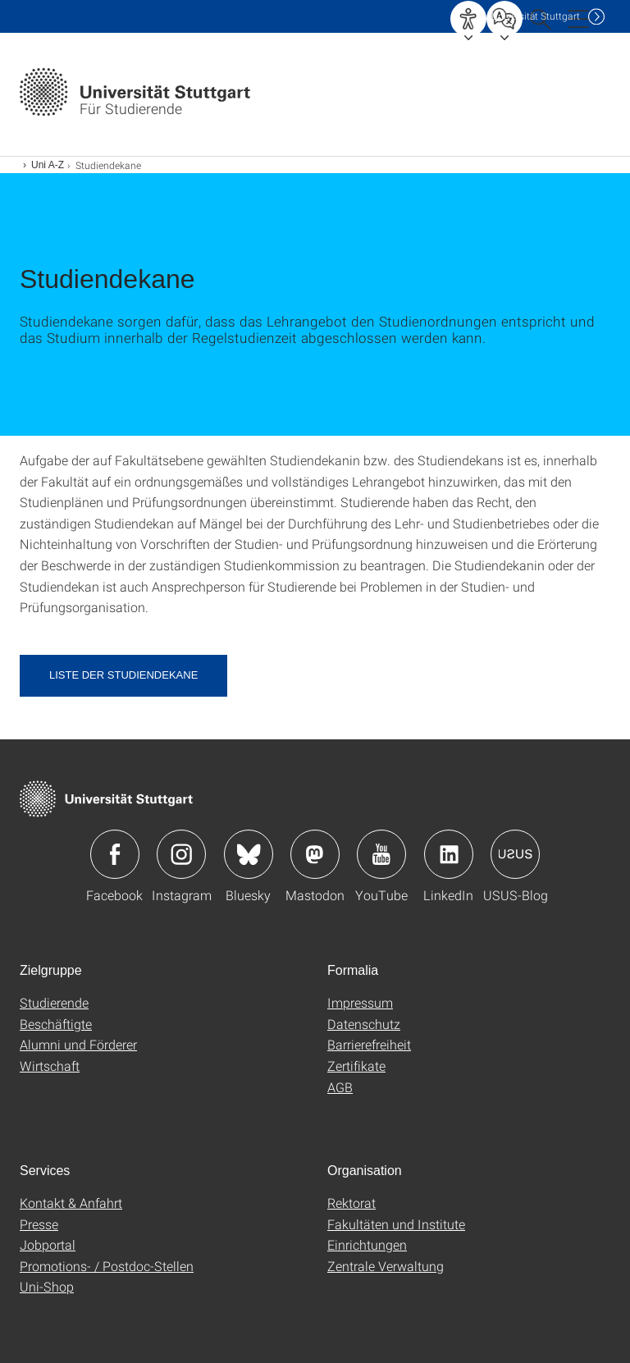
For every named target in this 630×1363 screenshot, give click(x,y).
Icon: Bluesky (248, 854)
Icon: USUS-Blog (515, 854)
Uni (535, 16)
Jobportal (47, 1244)
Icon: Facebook (114, 854)
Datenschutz (363, 1023)
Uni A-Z (47, 165)
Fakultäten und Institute (396, 1224)
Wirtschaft (50, 1065)
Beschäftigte (56, 1023)
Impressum (360, 1002)
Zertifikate (356, 1065)
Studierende (54, 1002)
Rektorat (351, 1202)
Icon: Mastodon (315, 854)
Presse (39, 1224)
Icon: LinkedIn (448, 854)
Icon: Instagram (181, 854)
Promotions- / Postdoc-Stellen (107, 1265)
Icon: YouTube (381, 854)
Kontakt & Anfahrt (71, 1202)
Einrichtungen (367, 1244)
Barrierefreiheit (369, 1044)
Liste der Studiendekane (123, 675)
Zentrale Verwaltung (385, 1265)
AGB (340, 1086)
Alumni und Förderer (78, 1044)
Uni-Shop (47, 1286)
